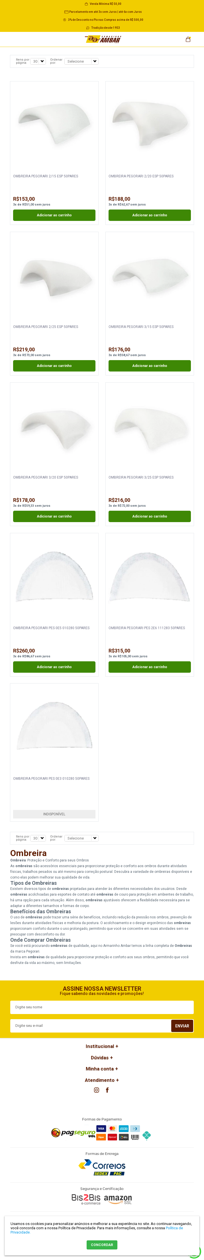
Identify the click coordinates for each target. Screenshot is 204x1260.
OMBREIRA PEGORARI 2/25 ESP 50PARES (45, 327)
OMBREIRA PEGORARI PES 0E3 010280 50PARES (51, 779)
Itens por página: (22, 61)
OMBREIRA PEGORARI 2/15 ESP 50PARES (45, 176)
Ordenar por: (56, 61)
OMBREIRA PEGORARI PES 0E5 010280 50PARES (51, 628)
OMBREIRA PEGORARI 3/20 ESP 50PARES (45, 477)
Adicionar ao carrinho (54, 215)
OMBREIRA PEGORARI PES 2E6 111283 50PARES (147, 628)
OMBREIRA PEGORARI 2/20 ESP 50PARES (141, 176)
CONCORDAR (102, 1245)
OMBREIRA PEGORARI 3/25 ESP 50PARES (141, 477)
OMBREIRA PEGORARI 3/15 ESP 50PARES (141, 327)
